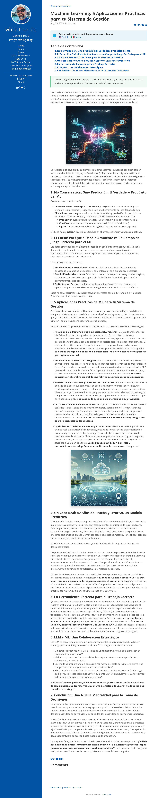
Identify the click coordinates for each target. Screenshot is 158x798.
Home (21, 45)
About (21, 82)
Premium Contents (21, 68)
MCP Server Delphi (20, 62)
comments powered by (66, 787)
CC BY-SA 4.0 (106, 795)
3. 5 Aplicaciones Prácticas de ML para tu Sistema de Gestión (89, 57)
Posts (21, 48)
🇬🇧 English (63, 37)
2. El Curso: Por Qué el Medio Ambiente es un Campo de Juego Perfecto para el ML (100, 54)
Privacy (20, 78)
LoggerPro (20, 58)
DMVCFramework (21, 55)
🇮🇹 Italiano (76, 37)
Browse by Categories (21, 75)
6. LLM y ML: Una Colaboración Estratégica (79, 67)
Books (21, 52)
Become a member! (60, 6)
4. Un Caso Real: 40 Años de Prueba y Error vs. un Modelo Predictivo (92, 60)
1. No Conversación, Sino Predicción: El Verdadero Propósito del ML (92, 50)
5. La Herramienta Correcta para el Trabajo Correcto (85, 64)
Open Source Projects (21, 65)
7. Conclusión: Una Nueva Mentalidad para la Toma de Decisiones (92, 70)
